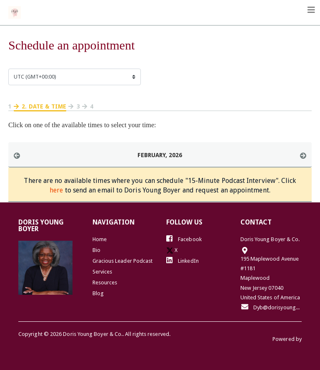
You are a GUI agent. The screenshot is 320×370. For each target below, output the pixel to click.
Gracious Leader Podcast (122, 261)
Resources (105, 282)
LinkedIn (182, 260)
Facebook (184, 238)
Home (99, 239)
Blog (98, 293)
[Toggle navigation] (311, 10)
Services (102, 272)
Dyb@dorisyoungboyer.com (271, 307)
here (56, 190)
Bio (96, 250)
